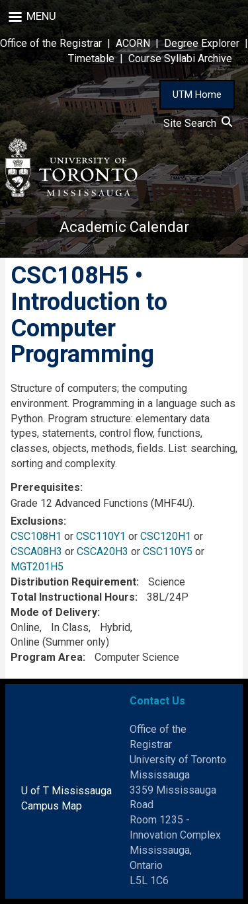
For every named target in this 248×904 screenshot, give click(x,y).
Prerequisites (45, 487)
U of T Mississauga (66, 790)
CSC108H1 (36, 536)
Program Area (47, 657)
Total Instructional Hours (73, 597)
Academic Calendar (124, 227)
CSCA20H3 (102, 551)
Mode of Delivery (54, 612)
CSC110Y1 (101, 536)
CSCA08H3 (36, 551)
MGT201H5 (37, 566)
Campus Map (51, 806)
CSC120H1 (165, 536)
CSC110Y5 (167, 551)
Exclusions (37, 521)
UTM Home (197, 94)
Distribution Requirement (73, 582)
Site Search (197, 123)
